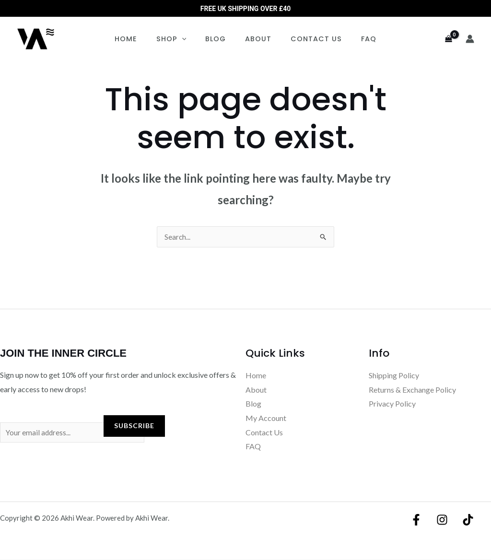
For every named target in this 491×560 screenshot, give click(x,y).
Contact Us (308, 38)
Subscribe (134, 426)
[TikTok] (465, 520)
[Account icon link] (470, 39)
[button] (190, 39)
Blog (218, 38)
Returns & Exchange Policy (412, 390)
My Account (266, 418)
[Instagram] (442, 520)
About (256, 38)
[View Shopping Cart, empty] (448, 39)
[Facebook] (418, 520)
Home (139, 38)
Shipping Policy (394, 375)
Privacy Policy (392, 403)
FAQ (355, 38)
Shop (179, 38)
